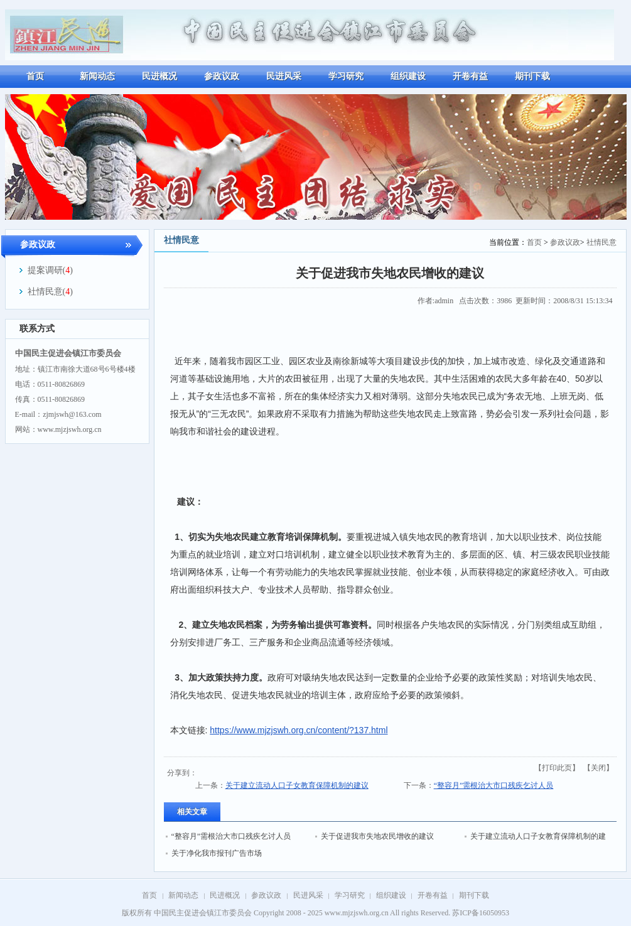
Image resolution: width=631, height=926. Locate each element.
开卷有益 (433, 895)
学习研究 (350, 895)
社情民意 (601, 242)
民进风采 (308, 895)
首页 (534, 242)
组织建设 (391, 895)
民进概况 (225, 895)
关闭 (598, 767)
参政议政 (565, 242)
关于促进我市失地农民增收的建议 (377, 836)
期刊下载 (474, 895)
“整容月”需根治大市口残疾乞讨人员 (494, 785)
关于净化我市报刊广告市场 (216, 853)
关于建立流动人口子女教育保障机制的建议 (297, 785)
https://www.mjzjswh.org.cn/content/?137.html (298, 730)
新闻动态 (183, 895)
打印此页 (557, 767)
